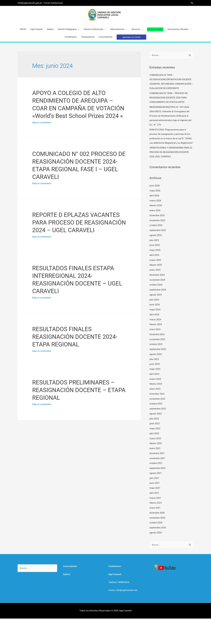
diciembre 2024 (157, 276)
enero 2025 (154, 271)
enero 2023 (154, 390)
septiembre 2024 (157, 291)
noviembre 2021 (157, 459)
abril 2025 (154, 256)
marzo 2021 (155, 499)
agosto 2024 (155, 296)
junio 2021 (154, 484)
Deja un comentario (41, 124)
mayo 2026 (154, 192)
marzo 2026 (155, 202)
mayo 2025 (154, 251)
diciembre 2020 (157, 514)
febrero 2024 (155, 326)
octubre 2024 (155, 286)
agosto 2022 (155, 415)
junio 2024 (154, 306)
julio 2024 (154, 301)
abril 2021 (154, 494)
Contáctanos (114, 568)
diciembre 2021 (157, 454)
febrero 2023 (155, 385)
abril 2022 (154, 435)
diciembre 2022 (157, 395)
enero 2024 (154, 331)
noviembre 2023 (157, 341)
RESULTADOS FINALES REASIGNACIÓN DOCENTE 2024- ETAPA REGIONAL (74, 338)
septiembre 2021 (157, 469)
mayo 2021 (154, 489)
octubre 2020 (155, 524)
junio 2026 (154, 187)
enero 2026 (154, 212)
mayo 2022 (154, 430)
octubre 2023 (155, 346)
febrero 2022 (155, 445)
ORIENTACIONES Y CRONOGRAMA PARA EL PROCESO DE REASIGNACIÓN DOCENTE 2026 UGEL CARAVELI (170, 153)
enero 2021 (154, 509)
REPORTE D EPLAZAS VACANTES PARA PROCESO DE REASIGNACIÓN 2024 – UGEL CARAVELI (79, 224)
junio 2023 (154, 365)
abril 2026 (154, 197)
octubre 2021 (155, 464)
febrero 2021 (155, 504)
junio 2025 (154, 246)
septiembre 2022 (157, 410)
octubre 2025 (155, 227)
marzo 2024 (155, 321)
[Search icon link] (191, 3)
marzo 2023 (155, 380)
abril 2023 (154, 375)
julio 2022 (154, 420)
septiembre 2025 (157, 231)
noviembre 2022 (157, 400)
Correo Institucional (53, 3)
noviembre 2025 (157, 222)
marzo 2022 (155, 440)
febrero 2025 (155, 266)
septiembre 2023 (157, 350)
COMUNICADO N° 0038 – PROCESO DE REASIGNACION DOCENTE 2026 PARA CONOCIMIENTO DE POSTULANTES (168, 99)
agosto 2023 (155, 355)
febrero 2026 (155, 207)
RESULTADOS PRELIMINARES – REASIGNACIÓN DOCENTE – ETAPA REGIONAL (78, 391)
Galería (66, 575)
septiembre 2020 (157, 529)
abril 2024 (154, 316)
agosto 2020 (155, 534)
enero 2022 (154, 449)
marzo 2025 (155, 261)
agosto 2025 (155, 236)
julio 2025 (154, 241)
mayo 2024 (154, 311)
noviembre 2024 (157, 281)
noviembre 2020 (157, 519)
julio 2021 (154, 479)
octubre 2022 (155, 405)
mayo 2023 (154, 370)
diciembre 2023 (157, 336)
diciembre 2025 (157, 217)
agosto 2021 (155, 474)
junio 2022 (154, 425)
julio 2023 (154, 360)
